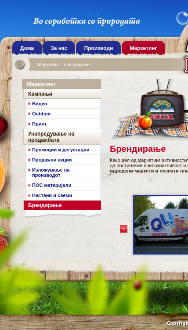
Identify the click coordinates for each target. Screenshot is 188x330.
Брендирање (77, 64)
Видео (39, 103)
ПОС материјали (51, 185)
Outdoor (41, 113)
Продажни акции (52, 159)
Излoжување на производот (51, 172)
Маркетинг (48, 64)
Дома (27, 48)
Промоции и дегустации (61, 149)
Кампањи (40, 94)
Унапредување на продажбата (51, 137)
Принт (39, 123)
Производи (98, 48)
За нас (59, 48)
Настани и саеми (52, 195)
